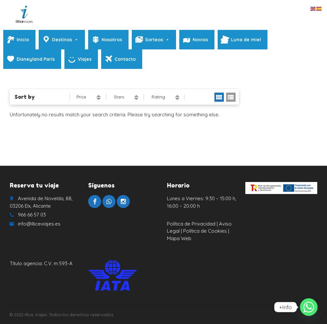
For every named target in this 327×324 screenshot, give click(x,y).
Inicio (23, 40)
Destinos (65, 39)
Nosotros (112, 40)
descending (98, 99)
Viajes (84, 59)
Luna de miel (246, 40)
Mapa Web (179, 238)
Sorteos (157, 39)
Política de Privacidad (191, 224)
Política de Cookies (205, 231)
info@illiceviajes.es (39, 224)
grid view (219, 97)
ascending (98, 96)
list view (231, 97)
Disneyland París (36, 59)
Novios (200, 40)
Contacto (125, 59)
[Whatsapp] (309, 307)
